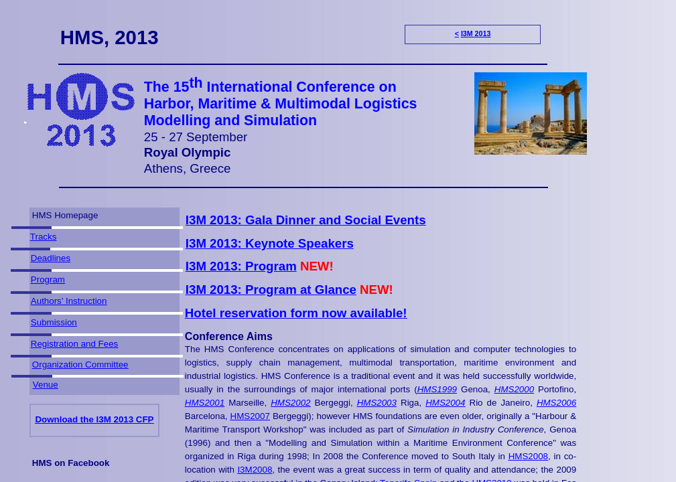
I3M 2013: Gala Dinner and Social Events (306, 220)
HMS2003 (377, 403)
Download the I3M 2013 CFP (94, 419)
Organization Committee (80, 364)
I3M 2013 (475, 33)
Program (48, 279)
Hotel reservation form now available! (296, 313)
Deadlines (50, 258)
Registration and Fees (74, 344)
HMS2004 (445, 403)
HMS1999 (437, 389)
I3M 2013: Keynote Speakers (270, 243)
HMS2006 (556, 403)
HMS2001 (204, 403)
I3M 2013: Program (241, 266)
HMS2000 (514, 389)
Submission (54, 322)
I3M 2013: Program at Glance (271, 290)
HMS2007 (250, 416)
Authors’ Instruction (69, 301)
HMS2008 (528, 456)
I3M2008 (254, 470)
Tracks (43, 237)
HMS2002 (290, 403)
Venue (45, 385)
